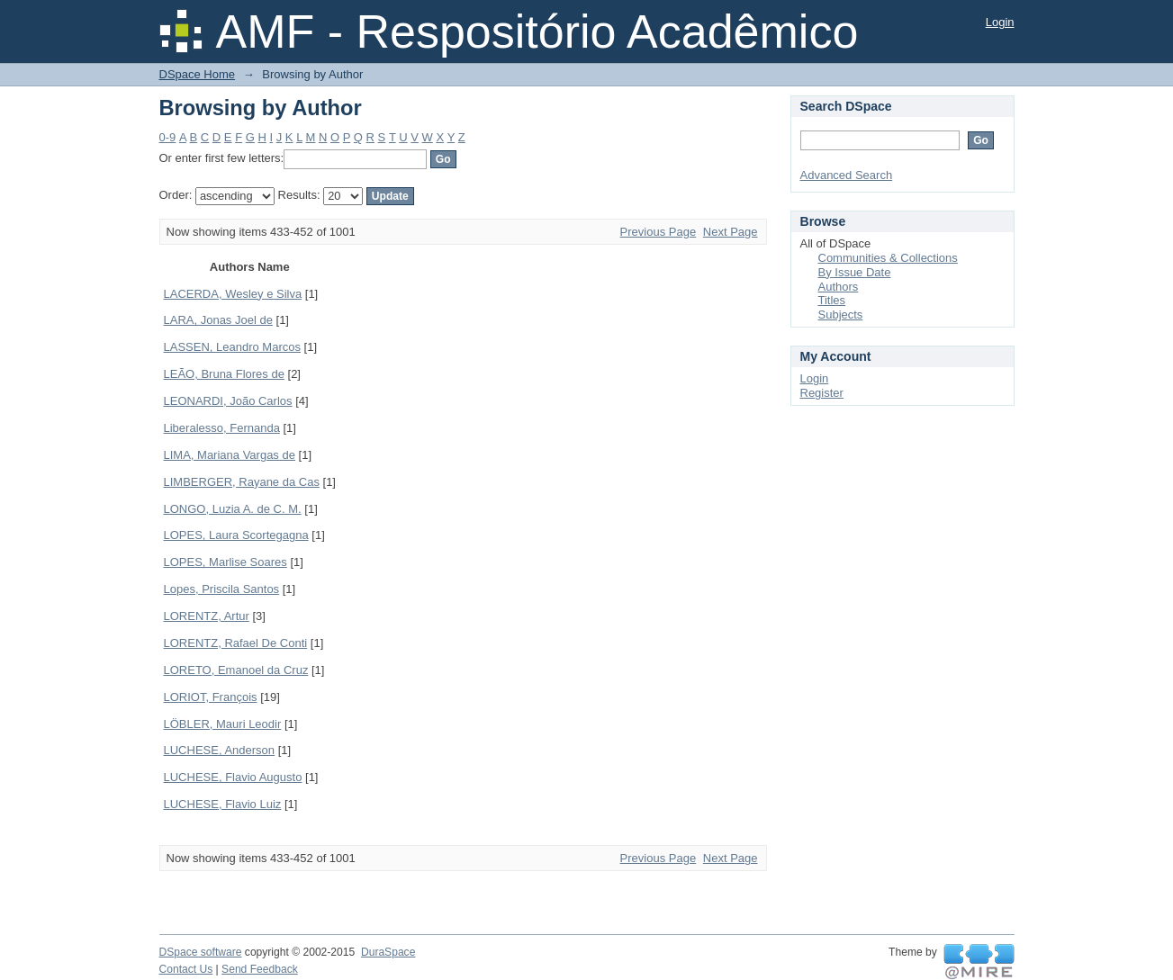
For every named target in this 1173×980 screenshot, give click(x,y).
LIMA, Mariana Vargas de (229, 455)
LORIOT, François (210, 697)
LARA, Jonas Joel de (218, 320)
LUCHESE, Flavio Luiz (223, 804)
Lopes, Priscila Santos (222, 589)
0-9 (167, 137)
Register (822, 393)
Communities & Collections (888, 258)
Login (1000, 22)
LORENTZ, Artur (206, 616)
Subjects (840, 314)
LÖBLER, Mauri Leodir (223, 724)
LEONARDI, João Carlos (228, 401)
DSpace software (200, 952)
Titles (832, 300)
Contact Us (186, 969)
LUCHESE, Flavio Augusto (233, 777)
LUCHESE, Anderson (219, 750)
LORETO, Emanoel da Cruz (236, 670)
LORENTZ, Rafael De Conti (236, 643)
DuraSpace (388, 952)
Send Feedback (259, 969)
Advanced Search (846, 175)
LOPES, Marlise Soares (225, 562)
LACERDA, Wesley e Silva (233, 294)
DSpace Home (197, 74)
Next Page (730, 231)
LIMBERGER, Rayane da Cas (242, 482)
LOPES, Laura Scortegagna (236, 535)
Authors (838, 286)
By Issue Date (854, 272)
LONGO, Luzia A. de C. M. (233, 509)
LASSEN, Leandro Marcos (232, 347)
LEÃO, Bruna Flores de (224, 374)
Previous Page (658, 231)
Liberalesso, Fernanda (222, 428)
